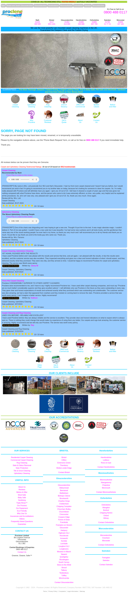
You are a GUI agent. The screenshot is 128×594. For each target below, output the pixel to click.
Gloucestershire (40, 5)
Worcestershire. (99, 5)
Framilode (64, 522)
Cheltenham (64, 504)
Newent (64, 554)
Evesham (106, 538)
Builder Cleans (96, 105)
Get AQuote (64, 120)
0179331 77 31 (107, 23)
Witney (106, 518)
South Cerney (64, 562)
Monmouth (106, 488)
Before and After (112, 105)
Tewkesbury (64, 573)
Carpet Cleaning (8, 170)
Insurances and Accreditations (22, 516)
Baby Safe (22, 497)
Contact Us (22, 552)
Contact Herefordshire (106, 467)
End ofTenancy (64, 105)
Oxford (106, 515)
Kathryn (34, 298)
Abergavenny (106, 482)
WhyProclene (31, 120)
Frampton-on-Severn (64, 525)
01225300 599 (37, 23)
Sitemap (82, 591)
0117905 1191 (51, 23)
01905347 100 (120, 23)
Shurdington (64, 560)
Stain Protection (22, 468)
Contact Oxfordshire (106, 522)
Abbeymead (64, 488)
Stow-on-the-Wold (64, 565)
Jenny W (34, 266)
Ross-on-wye (106, 463)
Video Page (39, 365)
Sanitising (22, 500)
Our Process (22, 505)
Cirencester (64, 514)
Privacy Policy (52, 591)
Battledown (64, 493)
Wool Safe (22, 495)
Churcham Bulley (64, 509)
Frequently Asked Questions (22, 521)
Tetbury (64, 570)
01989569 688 (81, 23)
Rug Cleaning (22, 463)
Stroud (64, 567)
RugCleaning (47, 105)
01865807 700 (94, 23)
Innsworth (64, 538)
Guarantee (22, 524)
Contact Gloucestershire (64, 582)
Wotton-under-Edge (64, 468)
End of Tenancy (80, 349)
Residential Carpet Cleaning (22, 457)
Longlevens (64, 549)
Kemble (64, 541)
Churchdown (64, 512)
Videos (22, 519)
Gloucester (64, 528)
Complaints (62, 591)
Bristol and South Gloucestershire (20, 5)
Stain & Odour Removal (22, 465)
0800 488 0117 (115, 12)
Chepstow (106, 485)
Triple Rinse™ (21, 503)
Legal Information (72, 591)
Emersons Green (64, 463)
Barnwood (64, 490)
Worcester (106, 541)
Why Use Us (22, 513)
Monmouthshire (66, 5)
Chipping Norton (106, 513)
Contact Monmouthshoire (106, 492)
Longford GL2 (64, 546)
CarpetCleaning (15, 105)
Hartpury (64, 530)
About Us (22, 487)
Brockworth (64, 498)
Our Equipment (22, 508)
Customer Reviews (47, 120)
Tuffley (64, 575)
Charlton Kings (64, 501)
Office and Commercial (80, 105)
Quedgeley (64, 557)
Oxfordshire (78, 5)
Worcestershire (106, 535)
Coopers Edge (64, 517)
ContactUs (96, 120)
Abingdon (106, 508)
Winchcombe (64, 578)
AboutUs (80, 120)
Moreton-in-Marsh (64, 552)
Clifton (64, 460)
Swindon (87, 5)
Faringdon (106, 558)
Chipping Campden (64, 506)
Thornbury (64, 465)
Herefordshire (53, 5)
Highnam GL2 (64, 533)
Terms (45, 591)
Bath (3, 5)
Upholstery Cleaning (31, 105)
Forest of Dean (64, 520)
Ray (32, 325)
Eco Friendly (22, 511)
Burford (106, 510)
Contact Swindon (106, 565)
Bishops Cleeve (64, 496)
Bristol (64, 457)
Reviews (22, 490)
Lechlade (64, 543)
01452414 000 (67, 23)
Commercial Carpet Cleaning (22, 460)
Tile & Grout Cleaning (22, 471)
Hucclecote (64, 536)
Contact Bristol (64, 472)
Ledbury (106, 460)
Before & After (22, 492)
